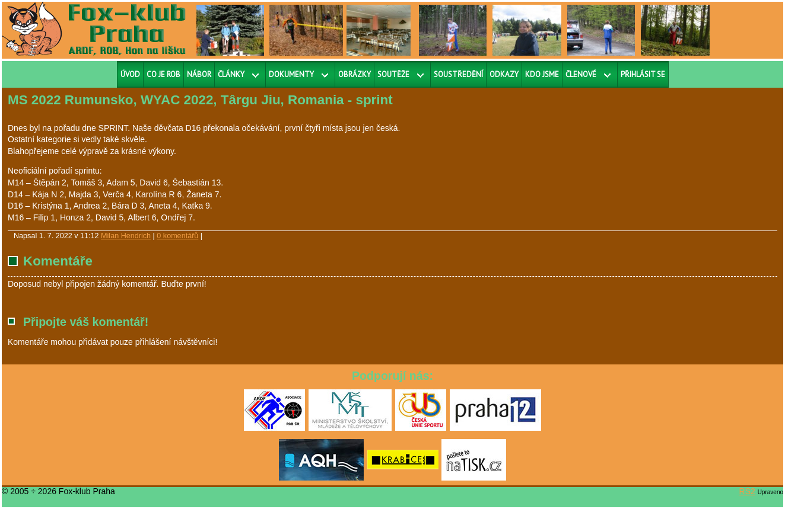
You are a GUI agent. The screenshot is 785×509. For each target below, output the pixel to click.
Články (231, 74)
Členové (580, 74)
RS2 (747, 491)
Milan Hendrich (126, 236)
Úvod (130, 74)
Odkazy (504, 74)
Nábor (199, 74)
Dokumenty (291, 74)
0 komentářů (177, 236)
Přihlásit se (643, 74)
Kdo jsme (542, 74)
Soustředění (458, 74)
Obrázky (354, 74)
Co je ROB (163, 74)
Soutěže (393, 74)
